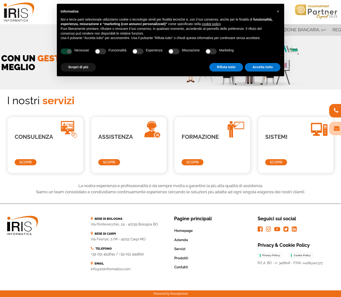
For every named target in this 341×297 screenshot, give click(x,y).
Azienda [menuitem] (181, 240)
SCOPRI (25, 162)
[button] (278, 11)
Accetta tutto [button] (262, 67)
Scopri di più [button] (78, 67)
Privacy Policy (271, 255)
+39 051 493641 (103, 254)
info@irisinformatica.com (110, 269)
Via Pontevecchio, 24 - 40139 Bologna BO (124, 224)
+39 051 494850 (131, 254)
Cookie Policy (302, 255)
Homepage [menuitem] (183, 231)
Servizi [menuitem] (179, 249)
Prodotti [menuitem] (181, 258)
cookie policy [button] (211, 24)
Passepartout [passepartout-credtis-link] (179, 293)
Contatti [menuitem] (181, 267)
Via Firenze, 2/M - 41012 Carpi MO (118, 239)
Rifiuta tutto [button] (226, 67)
